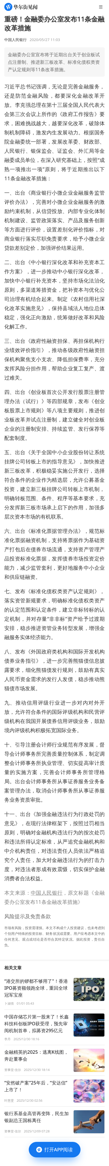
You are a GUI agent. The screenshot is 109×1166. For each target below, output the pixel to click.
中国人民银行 (46, 892)
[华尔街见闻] (20, 7)
